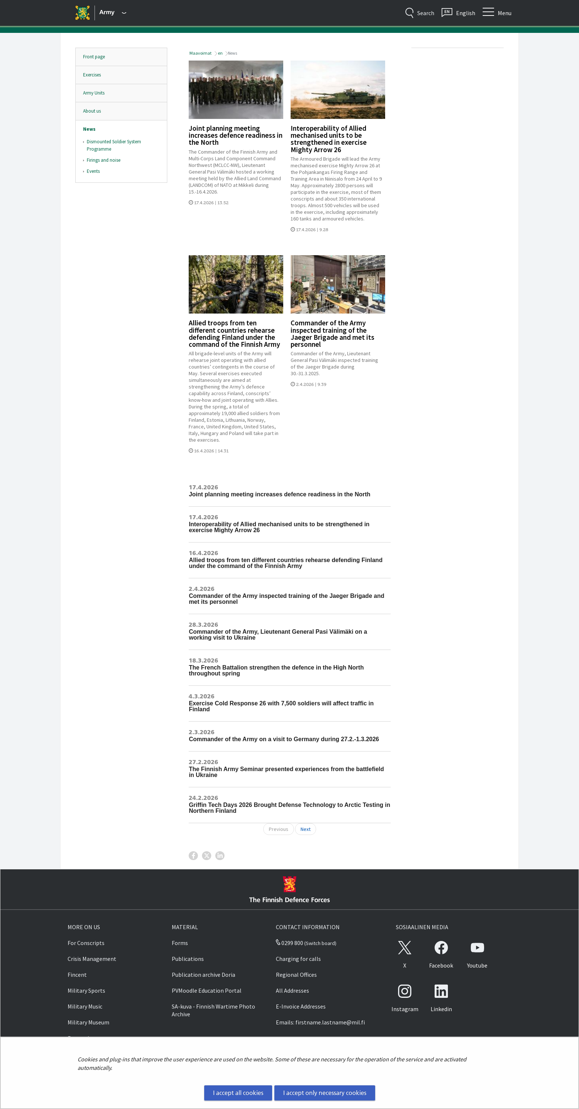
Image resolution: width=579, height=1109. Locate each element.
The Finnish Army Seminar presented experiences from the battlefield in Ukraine (286, 772)
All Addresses (292, 990)
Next (306, 829)
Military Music (85, 1006)
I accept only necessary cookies (324, 1092)
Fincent (77, 974)
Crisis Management (92, 958)
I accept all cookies (238, 1092)
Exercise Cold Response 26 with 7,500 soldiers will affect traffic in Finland (281, 706)
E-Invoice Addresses (301, 1006)
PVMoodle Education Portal (206, 990)
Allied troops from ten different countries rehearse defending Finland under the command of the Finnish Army (234, 333)
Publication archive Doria (203, 974)
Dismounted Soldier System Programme (114, 145)
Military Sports (86, 990)
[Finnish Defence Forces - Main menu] (112, 13)
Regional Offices (296, 974)
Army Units (94, 93)
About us (92, 111)
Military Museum (88, 1022)
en (220, 53)
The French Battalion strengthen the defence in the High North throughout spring (276, 670)
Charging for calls (298, 958)
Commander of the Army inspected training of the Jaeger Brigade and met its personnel (332, 333)
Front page (94, 57)
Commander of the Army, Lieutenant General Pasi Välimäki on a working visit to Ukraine (278, 635)
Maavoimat (200, 53)
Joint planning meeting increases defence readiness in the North (235, 135)
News (89, 129)
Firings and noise (103, 160)
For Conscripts (86, 943)
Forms (180, 943)
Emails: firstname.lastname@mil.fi (320, 1022)
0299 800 (289, 943)
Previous (278, 829)
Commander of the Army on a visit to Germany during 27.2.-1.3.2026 (284, 739)
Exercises (92, 75)
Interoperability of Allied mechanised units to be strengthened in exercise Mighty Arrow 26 (329, 139)
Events (93, 171)
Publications (188, 958)
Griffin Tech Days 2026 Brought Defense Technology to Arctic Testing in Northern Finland (289, 808)
